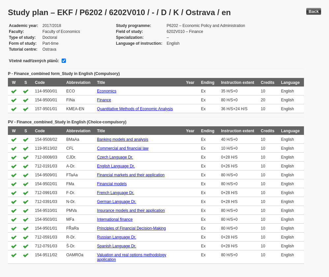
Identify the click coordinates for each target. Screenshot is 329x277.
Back (314, 11)
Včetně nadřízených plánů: (34, 61)
